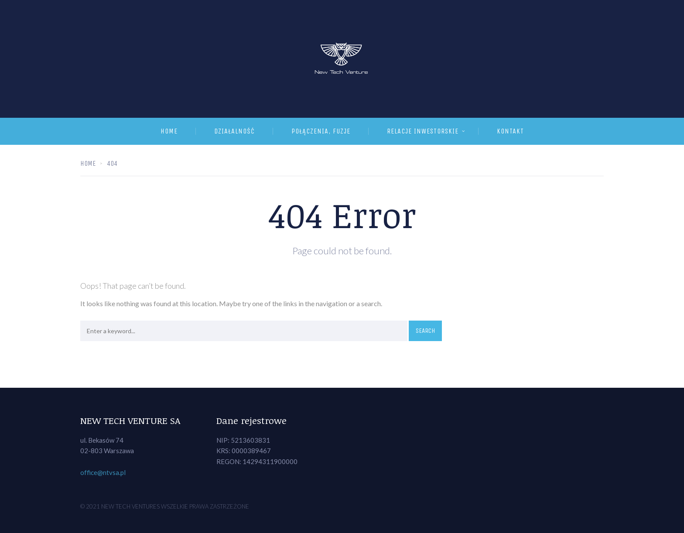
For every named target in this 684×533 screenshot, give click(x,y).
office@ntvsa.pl (103, 472)
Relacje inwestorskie (422, 131)
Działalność (234, 131)
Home (169, 131)
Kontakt (510, 131)
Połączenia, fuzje (320, 131)
